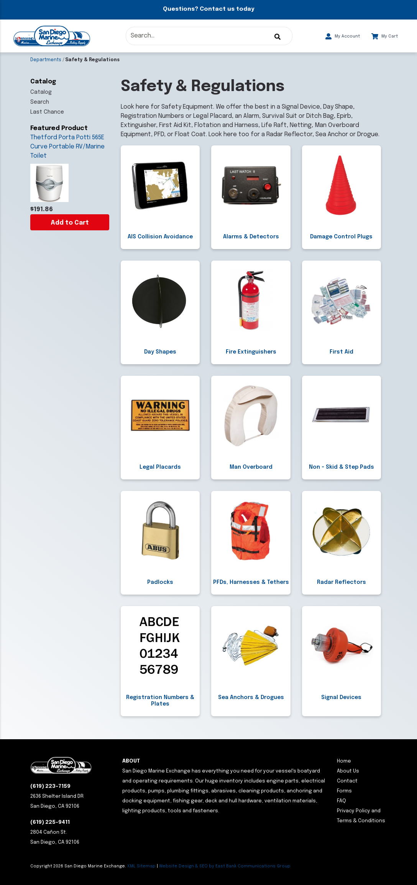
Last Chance (47, 112)
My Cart (384, 36)
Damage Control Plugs (341, 237)
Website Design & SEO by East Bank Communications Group (225, 866)
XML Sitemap (141, 866)
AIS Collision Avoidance (160, 237)
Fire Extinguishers (251, 352)
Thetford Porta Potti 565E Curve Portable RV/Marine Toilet (67, 146)
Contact (347, 781)
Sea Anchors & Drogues (251, 697)
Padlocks (160, 582)
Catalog (41, 92)
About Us (348, 771)
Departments (45, 60)
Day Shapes (160, 352)
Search (39, 102)
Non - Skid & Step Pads (341, 467)
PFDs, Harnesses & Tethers (251, 582)
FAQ (341, 801)
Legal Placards (160, 467)
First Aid (341, 352)
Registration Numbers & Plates (160, 701)
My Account (342, 36)
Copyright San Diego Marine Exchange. (78, 866)
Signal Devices (341, 697)
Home (344, 761)
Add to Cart (70, 223)
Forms (344, 791)
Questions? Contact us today (208, 9)
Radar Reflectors (341, 582)
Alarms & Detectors (251, 237)
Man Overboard (251, 467)
